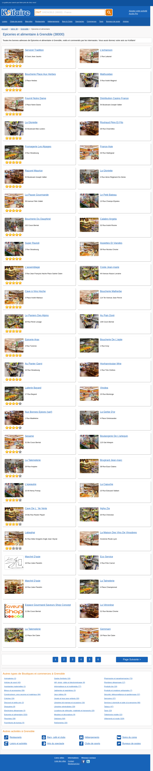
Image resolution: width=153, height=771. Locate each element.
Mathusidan (106, 74)
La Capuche (106, 484)
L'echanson (106, 50)
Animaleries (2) (10, 678)
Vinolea (104, 387)
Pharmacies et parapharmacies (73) (118, 678)
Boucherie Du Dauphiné (38, 219)
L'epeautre (30, 484)
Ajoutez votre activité (138, 11)
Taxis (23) (108, 711)
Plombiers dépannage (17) (114, 682)
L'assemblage (32, 267)
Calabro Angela (108, 219)
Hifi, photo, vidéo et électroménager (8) (69, 682)
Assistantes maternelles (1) (15, 686)
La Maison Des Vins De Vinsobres (118, 532)
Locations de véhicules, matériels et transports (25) (74, 711)
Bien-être (28, 21)
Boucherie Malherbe (111, 291)
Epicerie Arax (32, 339)
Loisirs (4, 21)
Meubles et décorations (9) (64, 715)
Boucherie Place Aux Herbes (40, 74)
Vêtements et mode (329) (114, 719)
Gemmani (105, 629)
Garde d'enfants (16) (62, 678)
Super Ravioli (32, 243)
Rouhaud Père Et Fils (111, 122)
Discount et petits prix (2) (14, 703)
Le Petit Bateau (108, 194)
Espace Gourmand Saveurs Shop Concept (48, 605)
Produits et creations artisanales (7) (118, 690)
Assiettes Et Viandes (111, 243)
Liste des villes (60, 761)
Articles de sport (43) (12, 682)
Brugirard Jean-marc (111, 460)
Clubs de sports (16, 21)
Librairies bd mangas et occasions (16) (69, 703)
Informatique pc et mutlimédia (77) (67, 686)
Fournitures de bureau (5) (14, 723)
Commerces (91, 21)
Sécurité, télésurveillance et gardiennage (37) (122, 694)
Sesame (29, 436)
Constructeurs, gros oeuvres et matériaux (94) (22, 694)
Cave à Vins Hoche (35, 291)
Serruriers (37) (110, 698)
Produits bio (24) (110, 686)
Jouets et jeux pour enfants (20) (66, 698)
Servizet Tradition (34, 50)
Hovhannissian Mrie (110, 363)
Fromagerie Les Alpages (38, 146)
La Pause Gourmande (37, 194)
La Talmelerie (107, 580)
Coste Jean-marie (109, 267)
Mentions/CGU (74, 764)
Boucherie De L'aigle (111, 339)
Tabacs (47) (108, 707)
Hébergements (53, 21)
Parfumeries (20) (60, 723)
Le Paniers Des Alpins (37, 315)
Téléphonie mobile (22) (113, 715)
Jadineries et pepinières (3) (65, 690)
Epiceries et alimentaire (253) (15, 715)
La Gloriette (31, 122)
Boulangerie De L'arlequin (114, 436)
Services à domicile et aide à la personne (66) (122, 703)
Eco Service (106, 556)
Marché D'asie (32, 556)
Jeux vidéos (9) (60, 694)
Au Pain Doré (107, 315)
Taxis (101, 21)
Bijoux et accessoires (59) (14, 690)
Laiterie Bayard (33, 387)
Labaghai (30, 532)
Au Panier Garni (33, 363)
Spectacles (79, 21)
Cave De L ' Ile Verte (36, 508)
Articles (126, 21)
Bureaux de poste (113, 21)
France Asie (106, 146)
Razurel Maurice (34, 170)
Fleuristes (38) (10, 719)
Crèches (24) (9, 698)
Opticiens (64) (59, 719)
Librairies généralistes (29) (64, 707)
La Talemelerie (33, 460)
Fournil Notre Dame (35, 98)
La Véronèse (107, 605)
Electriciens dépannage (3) (14, 711)
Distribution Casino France (114, 98)
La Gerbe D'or (107, 412)
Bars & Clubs (67, 21)
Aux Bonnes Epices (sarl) (38, 412)
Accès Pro (133, 14)
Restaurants (40, 21)
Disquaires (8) (9, 707)
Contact (71, 761)
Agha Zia (105, 508)
